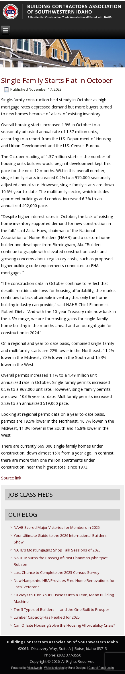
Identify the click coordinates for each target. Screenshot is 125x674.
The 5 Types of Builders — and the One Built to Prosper (61, 609)
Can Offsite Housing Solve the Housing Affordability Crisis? (64, 625)
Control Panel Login (101, 667)
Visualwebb (34, 667)
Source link (11, 478)
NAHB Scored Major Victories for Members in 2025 (57, 527)
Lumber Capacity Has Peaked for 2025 (47, 617)
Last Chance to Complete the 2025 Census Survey (56, 572)
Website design (54, 667)
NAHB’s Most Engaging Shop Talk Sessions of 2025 (57, 550)
